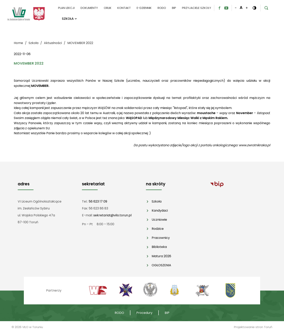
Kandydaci (160, 210)
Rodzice (158, 228)
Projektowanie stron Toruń (253, 327)
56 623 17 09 (98, 201)
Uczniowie (159, 219)
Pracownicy (161, 237)
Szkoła (156, 201)
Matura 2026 (161, 256)
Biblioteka (159, 247)
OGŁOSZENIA (161, 265)
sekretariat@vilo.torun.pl (112, 215)
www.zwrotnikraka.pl (254, 145)
